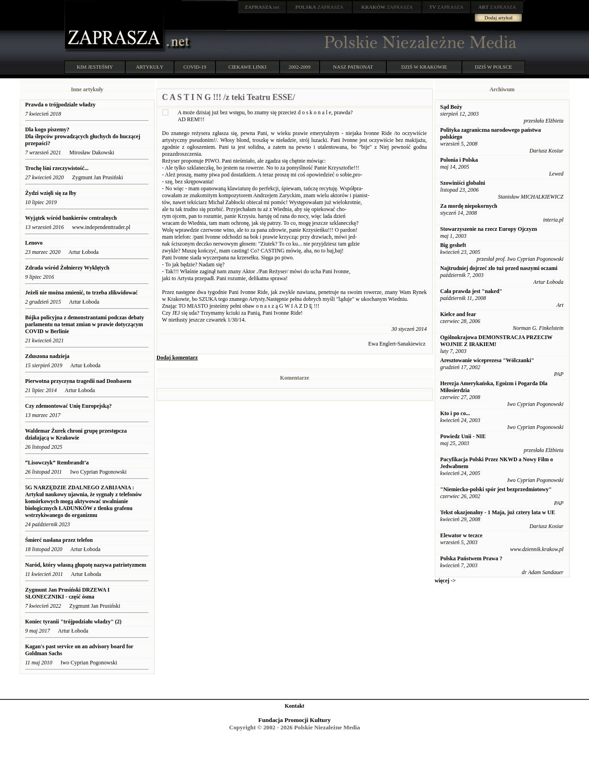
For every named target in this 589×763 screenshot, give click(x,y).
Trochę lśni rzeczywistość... (57, 168)
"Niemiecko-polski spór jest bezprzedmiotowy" (496, 489)
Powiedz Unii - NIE (463, 436)
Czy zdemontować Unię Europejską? (68, 406)
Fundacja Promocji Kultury (294, 719)
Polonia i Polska (459, 160)
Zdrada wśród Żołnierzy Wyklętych (67, 267)
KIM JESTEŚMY (95, 67)
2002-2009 (300, 67)
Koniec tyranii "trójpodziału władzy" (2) (73, 621)
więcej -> (445, 580)
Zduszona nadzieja (47, 356)
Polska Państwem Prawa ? (471, 558)
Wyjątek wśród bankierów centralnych (71, 218)
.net (262, 7)
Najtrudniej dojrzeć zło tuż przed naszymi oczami (499, 268)
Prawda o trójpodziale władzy (61, 104)
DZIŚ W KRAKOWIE (424, 67)
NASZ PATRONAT (353, 67)
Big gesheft (453, 245)
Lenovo (34, 243)
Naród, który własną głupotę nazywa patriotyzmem (85, 565)
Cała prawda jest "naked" (471, 291)
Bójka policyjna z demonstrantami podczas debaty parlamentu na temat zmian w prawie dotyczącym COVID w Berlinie (84, 324)
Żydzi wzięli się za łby (50, 193)
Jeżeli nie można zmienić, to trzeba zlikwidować (81, 292)
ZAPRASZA (319, 7)
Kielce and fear (458, 314)
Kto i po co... (455, 413)
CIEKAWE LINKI (247, 67)
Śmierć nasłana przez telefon (59, 540)
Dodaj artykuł (498, 17)
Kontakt (294, 706)
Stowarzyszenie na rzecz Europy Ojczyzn (488, 229)
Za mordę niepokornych (468, 206)
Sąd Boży (451, 107)
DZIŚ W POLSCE (493, 67)
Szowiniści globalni (462, 183)
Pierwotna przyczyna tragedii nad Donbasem (78, 381)
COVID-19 (194, 67)
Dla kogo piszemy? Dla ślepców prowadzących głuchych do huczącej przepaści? (82, 136)
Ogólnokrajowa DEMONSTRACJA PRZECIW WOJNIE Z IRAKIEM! (496, 340)
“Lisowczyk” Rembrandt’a (57, 462)
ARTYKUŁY (149, 67)
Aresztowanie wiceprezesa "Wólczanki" (487, 360)
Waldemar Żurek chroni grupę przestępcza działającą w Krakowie (76, 434)
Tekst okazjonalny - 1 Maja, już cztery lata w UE (497, 512)
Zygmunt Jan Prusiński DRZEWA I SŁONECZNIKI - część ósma (67, 593)
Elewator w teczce (461, 535)
